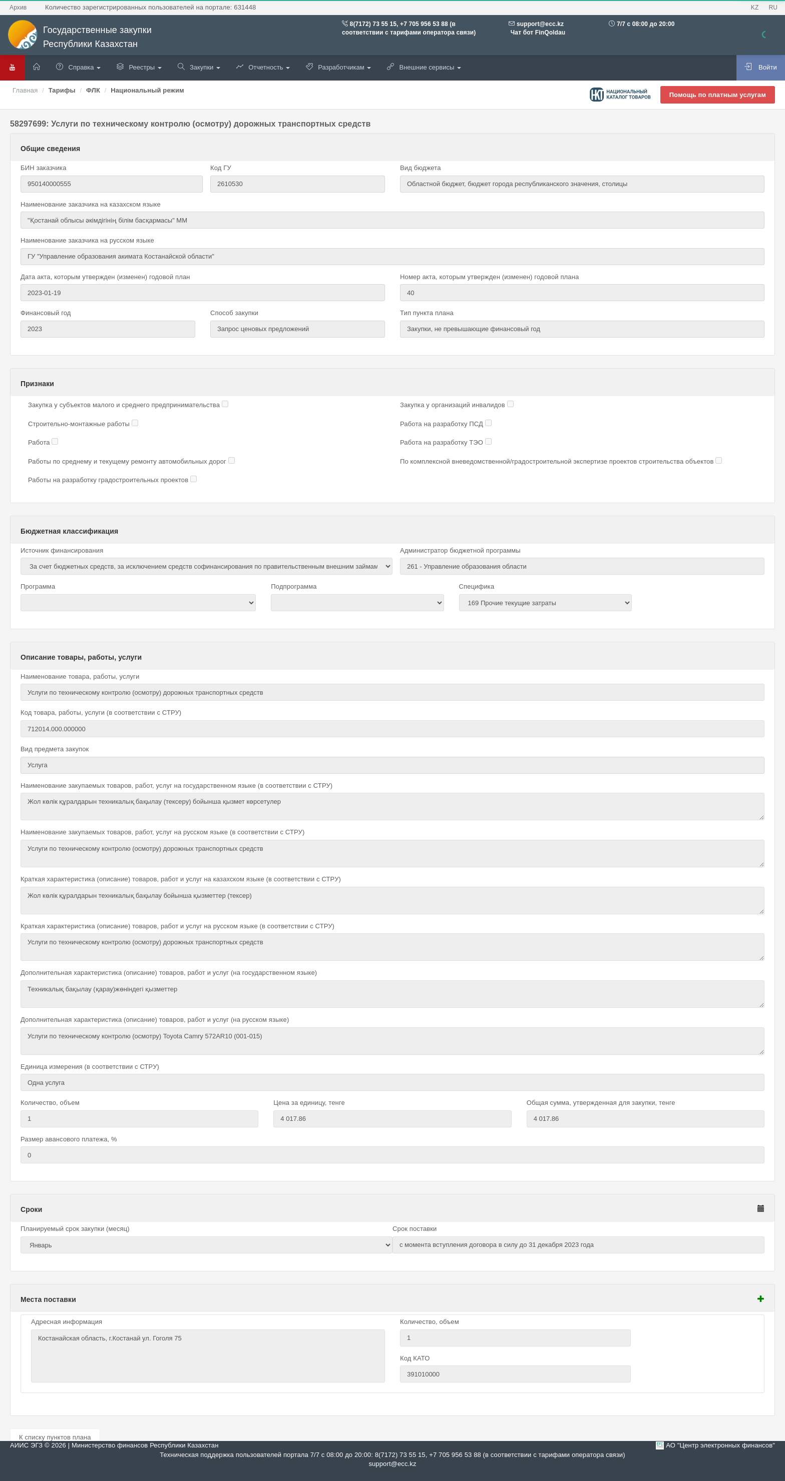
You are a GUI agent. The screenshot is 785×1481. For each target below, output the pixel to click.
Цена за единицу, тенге (309, 1102)
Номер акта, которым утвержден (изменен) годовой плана (489, 277)
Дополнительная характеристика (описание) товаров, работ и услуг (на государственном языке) (169, 972)
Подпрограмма (293, 586)
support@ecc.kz (540, 24)
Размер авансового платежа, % (69, 1139)
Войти (760, 67)
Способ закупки (234, 313)
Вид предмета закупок (55, 749)
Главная (25, 90)
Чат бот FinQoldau (537, 32)
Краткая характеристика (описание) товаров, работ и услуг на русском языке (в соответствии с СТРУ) (177, 926)
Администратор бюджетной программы (460, 550)
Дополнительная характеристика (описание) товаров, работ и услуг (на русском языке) (155, 1019)
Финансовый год (46, 313)
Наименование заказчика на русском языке (87, 240)
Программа (38, 586)
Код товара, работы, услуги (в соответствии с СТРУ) (101, 712)
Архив (18, 7)
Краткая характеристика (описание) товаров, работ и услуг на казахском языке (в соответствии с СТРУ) (181, 879)
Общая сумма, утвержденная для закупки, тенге (601, 1102)
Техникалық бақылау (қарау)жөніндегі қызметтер (392, 994)
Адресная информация (66, 1321)
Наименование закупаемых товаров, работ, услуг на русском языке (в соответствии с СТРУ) (162, 832)
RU (772, 7)
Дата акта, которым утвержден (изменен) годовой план (105, 277)
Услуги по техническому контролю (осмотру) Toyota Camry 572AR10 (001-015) (392, 1041)
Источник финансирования (62, 550)
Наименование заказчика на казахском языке (91, 204)
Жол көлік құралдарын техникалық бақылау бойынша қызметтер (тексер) (392, 900)
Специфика (477, 586)
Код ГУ (220, 168)
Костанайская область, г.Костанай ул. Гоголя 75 (208, 1355)
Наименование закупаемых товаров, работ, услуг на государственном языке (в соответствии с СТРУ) (176, 785)
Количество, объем (50, 1102)
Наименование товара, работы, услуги (80, 676)
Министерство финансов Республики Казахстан (145, 1445)
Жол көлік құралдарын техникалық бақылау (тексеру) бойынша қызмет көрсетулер (392, 806)
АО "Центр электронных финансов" (720, 1445)
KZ (755, 7)
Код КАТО (415, 1358)
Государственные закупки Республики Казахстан (80, 37)
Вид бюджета (420, 168)
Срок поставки (414, 1228)
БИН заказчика (44, 168)
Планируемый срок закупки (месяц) (75, 1228)
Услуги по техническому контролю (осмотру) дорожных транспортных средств (392, 853)
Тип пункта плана (427, 313)
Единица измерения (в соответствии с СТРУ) (90, 1066)
